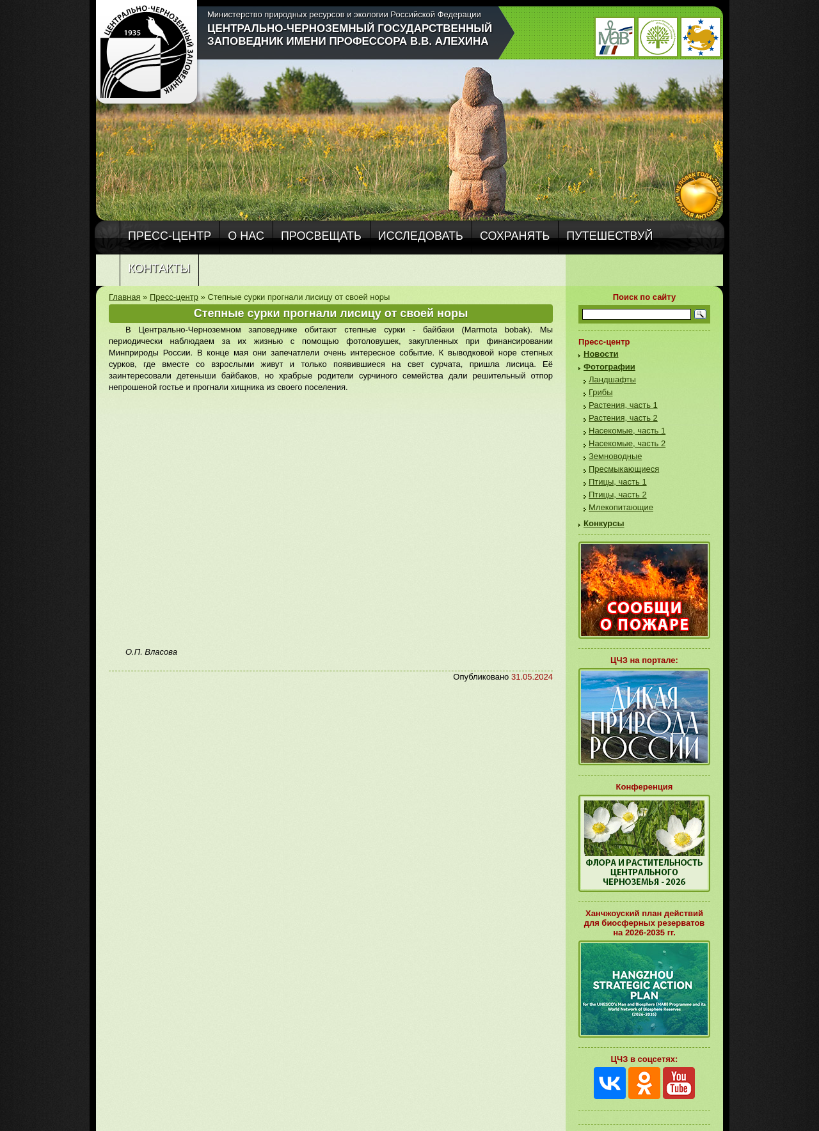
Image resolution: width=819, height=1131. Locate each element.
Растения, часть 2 (623, 418)
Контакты (159, 268)
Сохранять (515, 236)
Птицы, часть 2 (618, 494)
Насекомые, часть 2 (627, 443)
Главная (124, 297)
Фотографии (609, 366)
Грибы (601, 392)
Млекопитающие (621, 507)
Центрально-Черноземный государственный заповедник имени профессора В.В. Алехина (349, 34)
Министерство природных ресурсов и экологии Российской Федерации (344, 14)
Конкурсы (604, 523)
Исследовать (420, 236)
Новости (601, 354)
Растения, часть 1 (623, 405)
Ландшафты (612, 379)
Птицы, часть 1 (618, 482)
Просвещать (321, 236)
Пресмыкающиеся (624, 469)
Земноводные (615, 456)
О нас (246, 236)
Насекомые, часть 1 (627, 430)
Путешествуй (609, 236)
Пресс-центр (169, 236)
